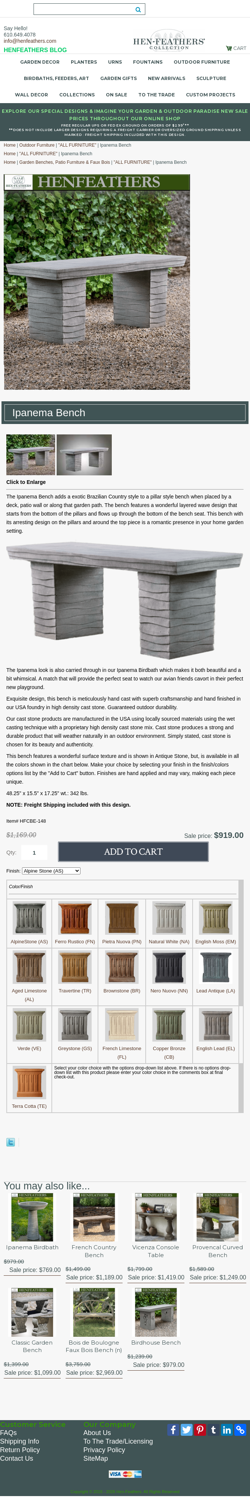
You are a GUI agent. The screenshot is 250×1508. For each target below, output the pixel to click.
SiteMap (95, 1469)
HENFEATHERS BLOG (35, 50)
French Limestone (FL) (121, 1048)
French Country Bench (94, 1251)
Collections (77, 95)
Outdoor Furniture (202, 62)
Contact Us (16, 1469)
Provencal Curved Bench (217, 1251)
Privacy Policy (104, 1460)
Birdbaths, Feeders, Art (56, 78)
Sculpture (211, 78)
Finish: (14, 871)
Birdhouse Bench (156, 1344)
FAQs (8, 1443)
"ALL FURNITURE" (77, 145)
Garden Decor (40, 62)
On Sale (116, 95)
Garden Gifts (118, 78)
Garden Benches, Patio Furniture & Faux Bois (64, 162)
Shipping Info (19, 1452)
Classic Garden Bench (32, 1348)
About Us (97, 1443)
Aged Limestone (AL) (29, 990)
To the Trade (156, 95)
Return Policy (20, 1460)
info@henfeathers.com (30, 41)
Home (10, 145)
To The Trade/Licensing (118, 1452)
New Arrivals (166, 78)
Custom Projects (210, 95)
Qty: (11, 852)
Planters (84, 62)
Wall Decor (31, 95)
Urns (115, 62)
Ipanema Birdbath (32, 1247)
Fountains (147, 62)
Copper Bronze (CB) (169, 1048)
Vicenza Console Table (156, 1251)
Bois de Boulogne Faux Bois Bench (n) (93, 1352)
